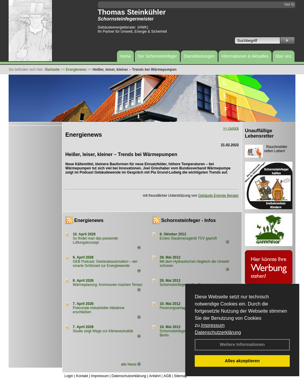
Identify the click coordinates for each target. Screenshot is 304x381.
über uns (284, 56)
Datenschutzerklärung (218, 332)
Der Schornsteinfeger (157, 56)
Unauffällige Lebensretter (259, 133)
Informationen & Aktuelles (245, 56)
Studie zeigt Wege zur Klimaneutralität (103, 331)
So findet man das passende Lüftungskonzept (95, 240)
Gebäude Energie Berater (218, 195)
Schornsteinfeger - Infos (188, 220)
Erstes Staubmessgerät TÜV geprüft (188, 238)
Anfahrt (155, 376)
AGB (167, 376)
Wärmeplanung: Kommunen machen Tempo (107, 285)
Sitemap (180, 376)
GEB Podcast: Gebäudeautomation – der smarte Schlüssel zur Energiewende (105, 263)
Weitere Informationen (242, 344)
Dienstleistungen (199, 56)
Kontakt (82, 376)
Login (68, 376)
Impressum (212, 325)
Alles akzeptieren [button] (242, 360)
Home (125, 56)
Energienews (89, 220)
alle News (130, 364)
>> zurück (231, 128)
